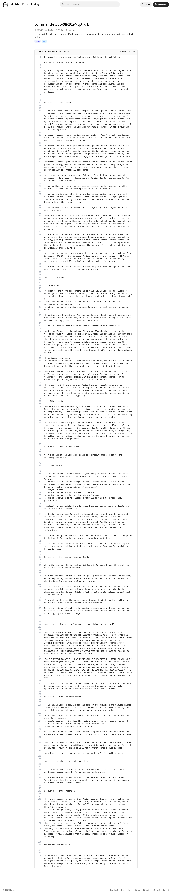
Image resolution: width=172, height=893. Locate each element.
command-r (44, 24)
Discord (146, 890)
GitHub (137, 890)
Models (15, 4)
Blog (122, 890)
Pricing (35, 4)
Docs (25, 4)
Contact (166, 890)
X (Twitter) (156, 890)
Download (161, 4)
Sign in (146, 4)
